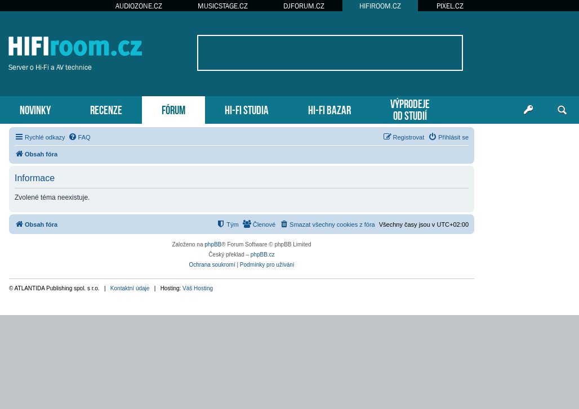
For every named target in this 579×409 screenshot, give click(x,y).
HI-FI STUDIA (247, 109)
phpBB (212, 244)
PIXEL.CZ (450, 6)
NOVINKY (35, 109)
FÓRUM (173, 109)
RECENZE (106, 109)
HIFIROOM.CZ (380, 6)
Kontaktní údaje (130, 288)
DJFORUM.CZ (303, 6)
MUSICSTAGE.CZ (223, 6)
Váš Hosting (197, 288)
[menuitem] (79, 137)
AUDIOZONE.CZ (138, 6)
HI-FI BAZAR (329, 109)
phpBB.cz (263, 254)
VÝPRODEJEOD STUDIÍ (410, 108)
